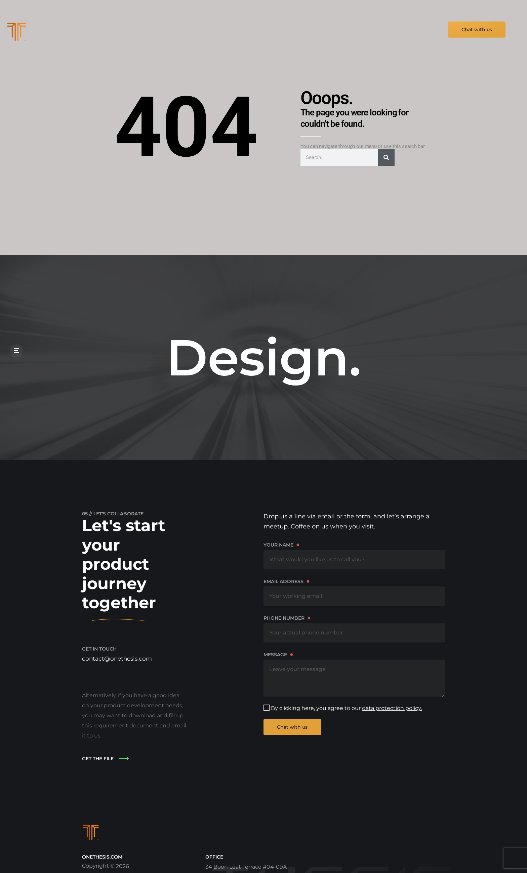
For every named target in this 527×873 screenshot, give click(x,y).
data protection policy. (392, 708)
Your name (354, 555)
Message (354, 674)
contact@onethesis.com (118, 658)
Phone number (354, 628)
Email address (354, 591)
